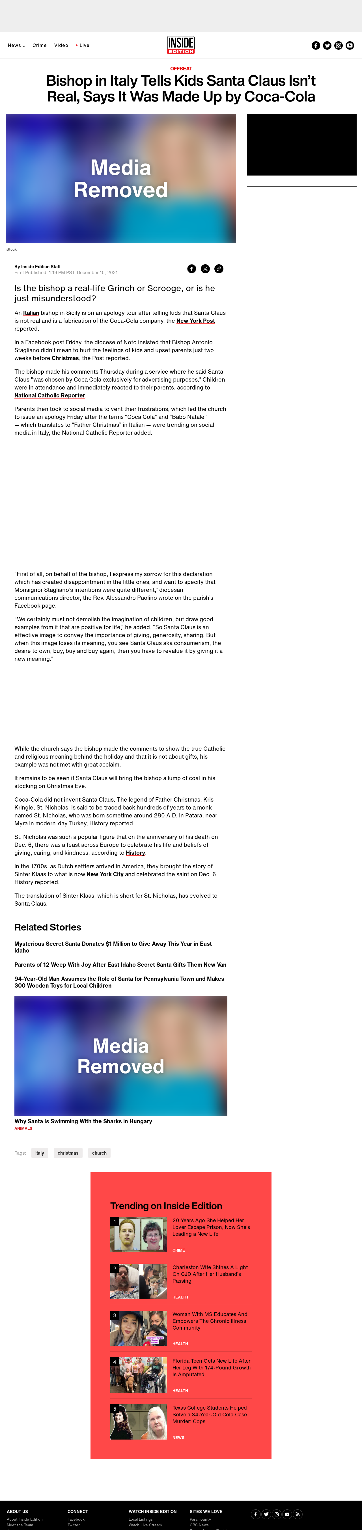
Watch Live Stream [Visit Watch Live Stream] (145, 1525)
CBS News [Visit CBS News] (199, 1525)
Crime (40, 45)
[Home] (181, 45)
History (135, 853)
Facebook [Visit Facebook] (76, 1519)
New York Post (195, 321)
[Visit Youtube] (287, 1514)
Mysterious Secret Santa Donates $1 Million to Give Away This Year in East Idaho (113, 947)
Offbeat (181, 68)
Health (180, 1297)
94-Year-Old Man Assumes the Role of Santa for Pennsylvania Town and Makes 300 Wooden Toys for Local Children (119, 982)
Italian (31, 313)
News (14, 45)
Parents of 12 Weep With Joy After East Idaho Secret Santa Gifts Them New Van (120, 964)
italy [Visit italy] (39, 1153)
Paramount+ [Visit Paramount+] (200, 1519)
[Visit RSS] (298, 1514)
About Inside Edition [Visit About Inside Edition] (25, 1519)
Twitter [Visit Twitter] (74, 1525)
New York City (105, 874)
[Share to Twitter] (205, 269)
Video (61, 45)
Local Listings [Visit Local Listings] (141, 1519)
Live (85, 45)
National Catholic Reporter (49, 395)
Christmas (65, 358)
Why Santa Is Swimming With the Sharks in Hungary (83, 1121)
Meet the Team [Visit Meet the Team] (20, 1525)
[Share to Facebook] (192, 269)
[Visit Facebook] (256, 1514)
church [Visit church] (99, 1153)
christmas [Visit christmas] (68, 1153)
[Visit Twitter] (266, 1514)
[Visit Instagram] (277, 1514)
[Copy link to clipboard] (219, 269)
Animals (23, 1128)
